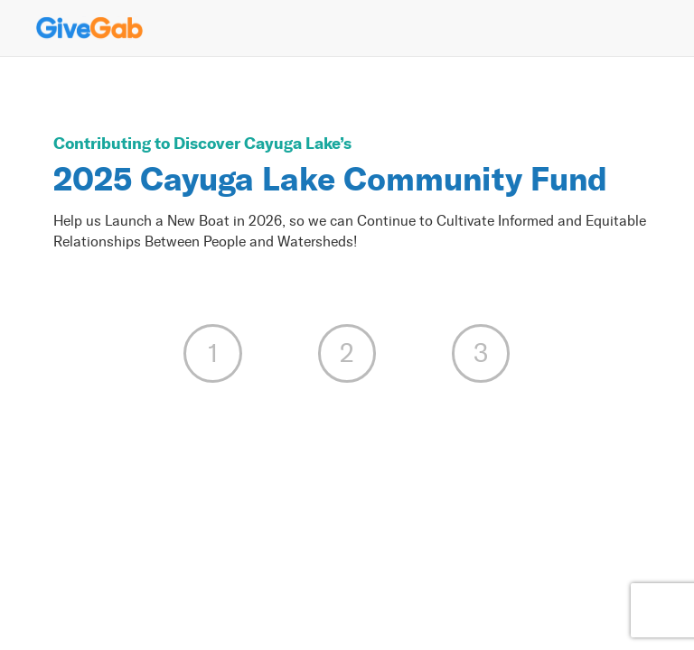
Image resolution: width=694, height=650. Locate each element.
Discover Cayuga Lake (257, 143)
